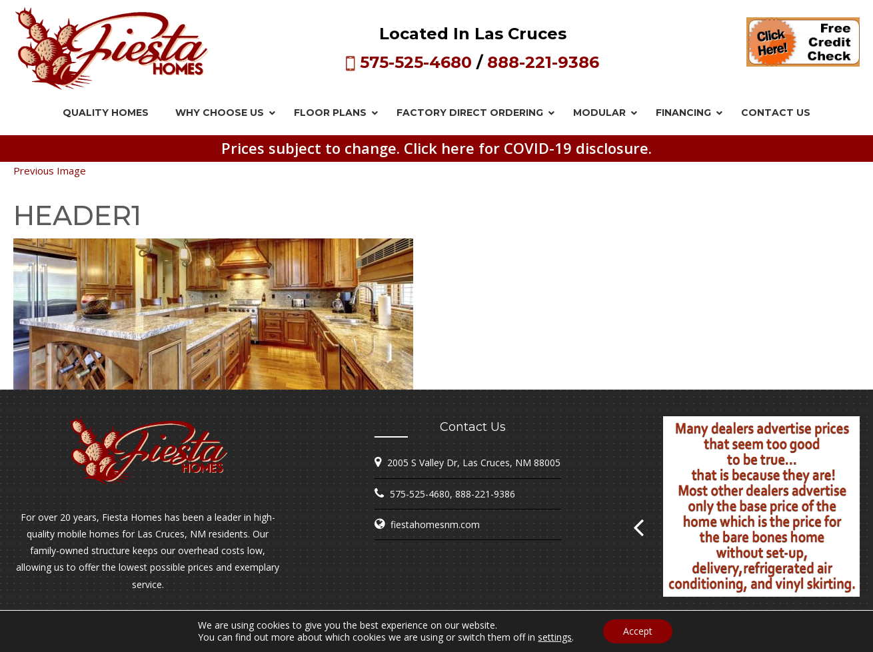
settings (555, 637)
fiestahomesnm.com (435, 524)
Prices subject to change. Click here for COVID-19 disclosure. (436, 148)
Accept (637, 631)
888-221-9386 (543, 62)
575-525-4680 (416, 62)
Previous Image (49, 170)
